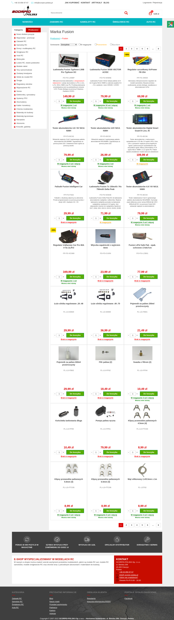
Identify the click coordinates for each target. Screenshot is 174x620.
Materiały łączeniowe (25, 116)
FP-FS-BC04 (142, 195)
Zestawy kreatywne (24, 73)
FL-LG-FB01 (142, 312)
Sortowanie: (55, 45)
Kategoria (18, 30)
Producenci (33, 30)
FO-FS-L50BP (69, 78)
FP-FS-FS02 (69, 195)
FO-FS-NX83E (105, 195)
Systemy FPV (22, 98)
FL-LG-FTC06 (105, 487)
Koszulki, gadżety (23, 127)
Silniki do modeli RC (25, 77)
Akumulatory (22, 102)
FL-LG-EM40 (105, 312)
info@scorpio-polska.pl (43, 3)
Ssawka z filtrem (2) (142, 362)
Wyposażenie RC (23, 88)
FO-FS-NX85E (105, 78)
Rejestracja (157, 3)
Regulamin (91, 598)
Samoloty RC (88, 22)
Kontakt (85, 3)
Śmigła (19, 80)
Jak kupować (72, 3)
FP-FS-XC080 (68, 253)
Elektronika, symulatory (26, 95)
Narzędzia (21, 120)
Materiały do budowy (25, 112)
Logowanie (147, 3)
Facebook (129, 598)
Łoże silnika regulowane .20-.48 (68, 303)
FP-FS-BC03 (105, 136)
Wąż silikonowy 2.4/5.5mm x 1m (142, 479)
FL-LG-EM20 (68, 312)
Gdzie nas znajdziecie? (128, 577)
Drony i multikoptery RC (26, 48)
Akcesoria (20, 123)
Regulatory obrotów (24, 84)
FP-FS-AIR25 (142, 78)
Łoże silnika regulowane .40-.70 (105, 303)
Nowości (27, 22)
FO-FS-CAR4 (105, 253)
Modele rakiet (22, 66)
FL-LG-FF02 (105, 370)
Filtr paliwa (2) (105, 362)
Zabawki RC (56, 22)
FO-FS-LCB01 (142, 253)
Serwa (19, 91)
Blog (106, 3)
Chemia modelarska (25, 109)
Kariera (52, 610)
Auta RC (151, 22)
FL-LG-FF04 (142, 370)
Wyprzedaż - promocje (26, 38)
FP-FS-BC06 (142, 136)
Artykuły (97, 3)
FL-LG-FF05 (69, 429)
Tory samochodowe (24, 70)
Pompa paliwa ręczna (105, 421)
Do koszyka (75, 101)
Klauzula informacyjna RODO (99, 601)
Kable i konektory (23, 105)
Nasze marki (55, 601)
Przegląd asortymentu (58, 604)
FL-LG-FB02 (69, 370)
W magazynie (85, 45)
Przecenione (102, 45)
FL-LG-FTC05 (68, 487)
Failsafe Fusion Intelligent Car (68, 186)
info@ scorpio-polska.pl (128, 575)
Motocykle (21, 59)
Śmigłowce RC (121, 22)
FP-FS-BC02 (68, 136)
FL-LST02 (142, 487)
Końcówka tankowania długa (68, 421)
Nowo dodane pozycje (25, 34)
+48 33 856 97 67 (21, 3)
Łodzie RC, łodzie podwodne (28, 63)
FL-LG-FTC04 (142, 429)
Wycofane (116, 45)
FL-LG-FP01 (105, 429)
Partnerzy (53, 607)
